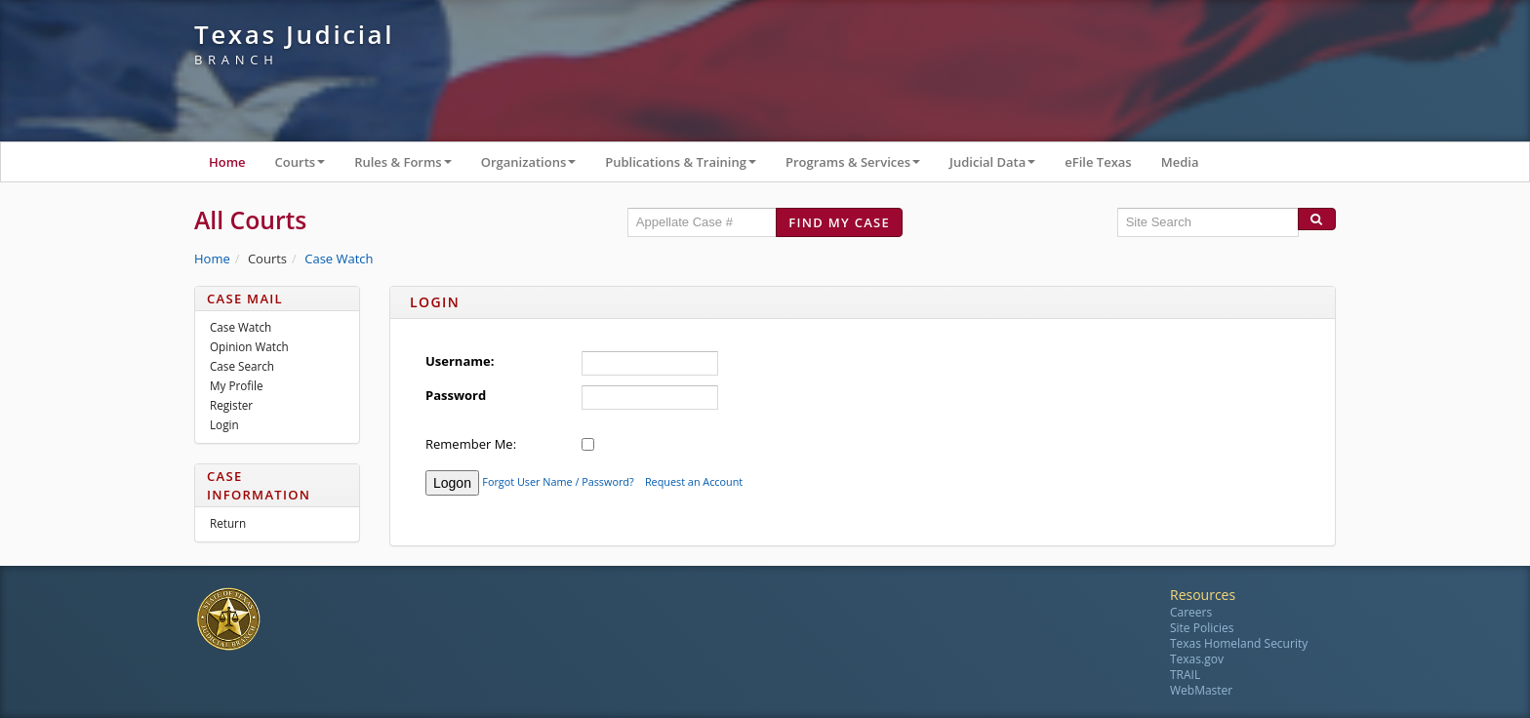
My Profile (236, 385)
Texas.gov (1197, 659)
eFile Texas (1098, 162)
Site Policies (1201, 627)
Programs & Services (860, 166)
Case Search (242, 366)
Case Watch (338, 258)
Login (224, 424)
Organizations (536, 166)
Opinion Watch (249, 346)
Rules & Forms (410, 166)
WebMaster (1201, 690)
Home (227, 162)
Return (228, 523)
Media (1180, 162)
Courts (308, 166)
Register (231, 405)
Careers (1191, 612)
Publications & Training (688, 166)
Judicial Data (999, 166)
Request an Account (694, 481)
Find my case (839, 222)
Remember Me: (470, 444)
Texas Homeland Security (1239, 643)
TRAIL (1185, 674)
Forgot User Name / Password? (557, 481)
